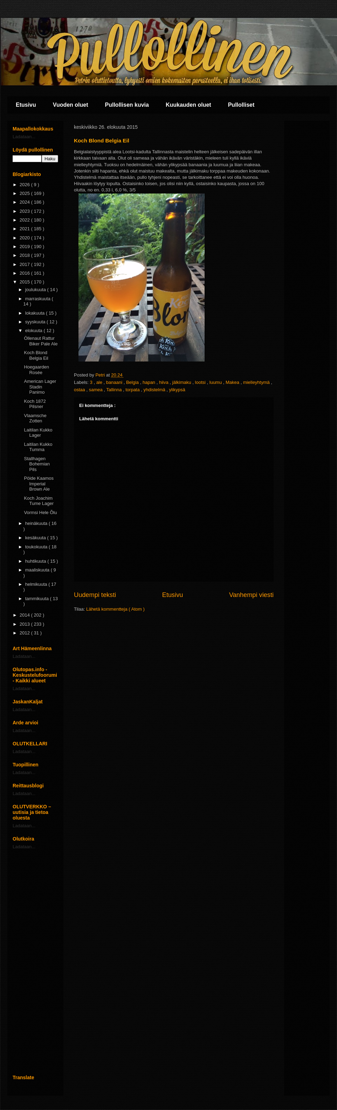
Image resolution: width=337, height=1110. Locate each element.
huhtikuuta (36, 561)
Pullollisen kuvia (127, 105)
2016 (25, 273)
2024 (25, 202)
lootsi (201, 382)
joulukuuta (36, 289)
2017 (25, 264)
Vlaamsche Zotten (35, 418)
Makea (233, 382)
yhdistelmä (155, 389)
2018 (25, 255)
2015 (25, 281)
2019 (25, 246)
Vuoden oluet (70, 105)
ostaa (80, 389)
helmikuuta (36, 584)
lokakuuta (35, 313)
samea (96, 389)
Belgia (133, 382)
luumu (216, 382)
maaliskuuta (38, 569)
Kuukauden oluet (188, 105)
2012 (25, 632)
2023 (25, 211)
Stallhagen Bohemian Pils (37, 464)
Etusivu (26, 105)
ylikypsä (177, 389)
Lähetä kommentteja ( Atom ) (115, 609)
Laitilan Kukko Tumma (38, 447)
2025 (25, 193)
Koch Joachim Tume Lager (39, 501)
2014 (25, 615)
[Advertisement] (35, 962)
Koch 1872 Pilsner (35, 404)
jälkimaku (182, 382)
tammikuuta (37, 598)
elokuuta (34, 330)
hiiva (164, 382)
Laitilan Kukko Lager (38, 432)
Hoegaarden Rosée (36, 369)
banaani (115, 382)
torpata (133, 389)
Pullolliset (241, 105)
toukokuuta (37, 546)
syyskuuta (36, 321)
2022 (25, 220)
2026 (25, 184)
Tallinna (114, 389)
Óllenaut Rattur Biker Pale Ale (40, 341)
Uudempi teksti (95, 594)
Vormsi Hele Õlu (40, 512)
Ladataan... (24, 136)
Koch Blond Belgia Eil (36, 355)
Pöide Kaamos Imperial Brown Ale (39, 484)
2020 (25, 237)
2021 (25, 228)
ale (100, 382)
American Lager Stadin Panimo (40, 387)
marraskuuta (38, 298)
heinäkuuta (37, 523)
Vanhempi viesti (251, 594)
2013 (25, 624)
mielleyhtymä (257, 382)
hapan (150, 382)
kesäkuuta (36, 537)
